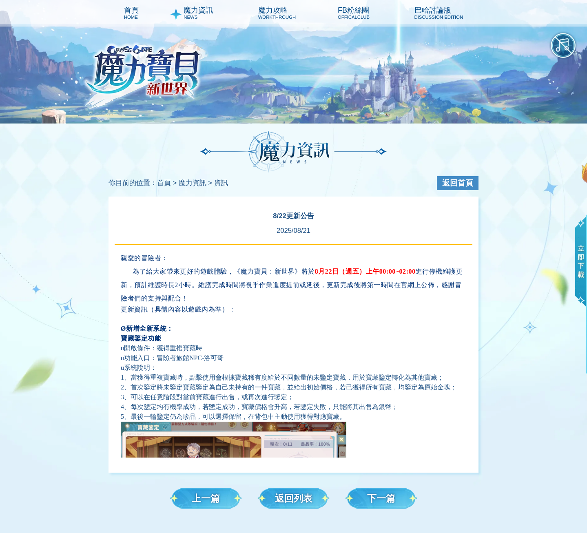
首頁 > (167, 183)
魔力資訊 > (195, 183)
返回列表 (293, 498)
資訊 (221, 183)
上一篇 (206, 498)
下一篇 (381, 498)
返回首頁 (457, 183)
